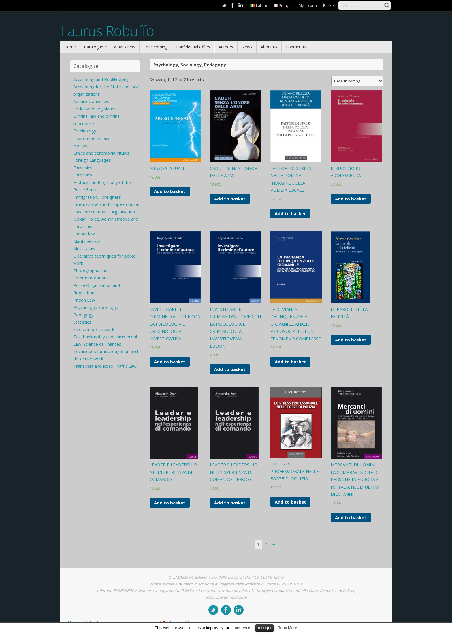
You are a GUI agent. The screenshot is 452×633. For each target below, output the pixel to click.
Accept (264, 627)
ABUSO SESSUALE (167, 168)
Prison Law (84, 300)
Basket (329, 5)
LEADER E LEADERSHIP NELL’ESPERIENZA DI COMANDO (173, 472)
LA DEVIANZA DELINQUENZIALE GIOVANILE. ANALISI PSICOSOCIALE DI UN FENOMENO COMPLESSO (296, 323)
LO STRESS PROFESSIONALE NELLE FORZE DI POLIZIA (294, 471)
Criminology (84, 131)
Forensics (82, 167)
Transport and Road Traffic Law (105, 366)
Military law (84, 248)
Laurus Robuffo (107, 31)
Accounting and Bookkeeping (101, 79)
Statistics (82, 322)
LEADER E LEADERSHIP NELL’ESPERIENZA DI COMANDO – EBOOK (233, 472)
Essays (80, 145)
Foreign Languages (92, 160)
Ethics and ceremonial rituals (101, 153)
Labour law (84, 233)
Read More (287, 627)
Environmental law (91, 138)
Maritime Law (86, 241)
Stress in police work (93, 329)
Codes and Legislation (95, 109)
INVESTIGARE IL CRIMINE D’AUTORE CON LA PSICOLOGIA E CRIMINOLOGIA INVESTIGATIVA (175, 323)
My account (308, 5)
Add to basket (169, 191)
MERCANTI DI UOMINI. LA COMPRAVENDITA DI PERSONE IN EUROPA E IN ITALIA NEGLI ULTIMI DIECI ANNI (355, 479)
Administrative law (91, 101)
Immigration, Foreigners (97, 197)
